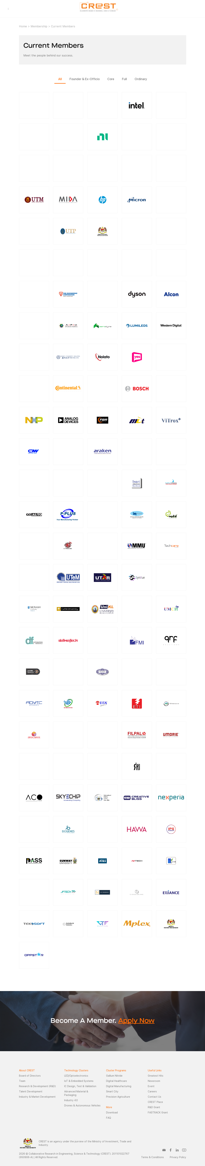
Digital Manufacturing (118, 1086)
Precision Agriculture (118, 1096)
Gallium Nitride (114, 1075)
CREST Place (155, 1102)
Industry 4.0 (71, 1100)
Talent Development (30, 1091)
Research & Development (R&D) (37, 1086)
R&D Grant (154, 1107)
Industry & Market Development (37, 1096)
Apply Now (136, 1021)
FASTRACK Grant (158, 1112)
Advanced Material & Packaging (76, 1093)
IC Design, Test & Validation (80, 1086)
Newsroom (154, 1081)
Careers (152, 1091)
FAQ (108, 1117)
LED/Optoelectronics (76, 1075)
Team (22, 1081)
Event (151, 1086)
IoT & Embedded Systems (78, 1081)
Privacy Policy (178, 1157)
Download (112, 1112)
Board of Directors (30, 1075)
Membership (39, 26)
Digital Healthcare (116, 1081)
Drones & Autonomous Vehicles (82, 1105)
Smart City (112, 1091)
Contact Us (154, 1096)
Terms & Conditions (152, 1157)
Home (23, 26)
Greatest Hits (155, 1075)
